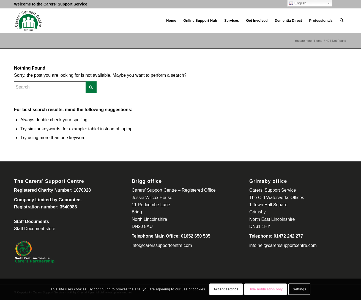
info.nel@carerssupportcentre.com (283, 245)
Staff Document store (34, 228)
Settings (299, 289)
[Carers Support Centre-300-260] (28, 21)
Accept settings (226, 289)
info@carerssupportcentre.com (162, 245)
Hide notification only (265, 289)
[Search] (341, 21)
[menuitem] (171, 21)
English (297, 3)
